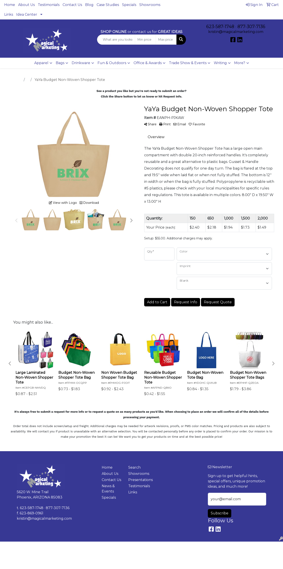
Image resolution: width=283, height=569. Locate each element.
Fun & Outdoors (112, 63)
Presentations (138, 480)
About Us (26, 5)
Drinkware (81, 63)
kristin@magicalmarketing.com (235, 32)
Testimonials (48, 5)
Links (8, 14)
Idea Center (26, 14)
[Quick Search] (116, 39)
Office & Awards (148, 63)
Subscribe (219, 513)
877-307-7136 (251, 26)
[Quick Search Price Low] (145, 39)
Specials (129, 5)
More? (239, 63)
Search (134, 467)
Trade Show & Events (188, 63)
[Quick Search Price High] (166, 39)
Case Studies (108, 5)
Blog (89, 5)
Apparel (41, 63)
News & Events (108, 488)
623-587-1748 (220, 26)
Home (9, 5)
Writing (220, 63)
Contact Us (72, 5)
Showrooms (149, 5)
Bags (60, 63)
